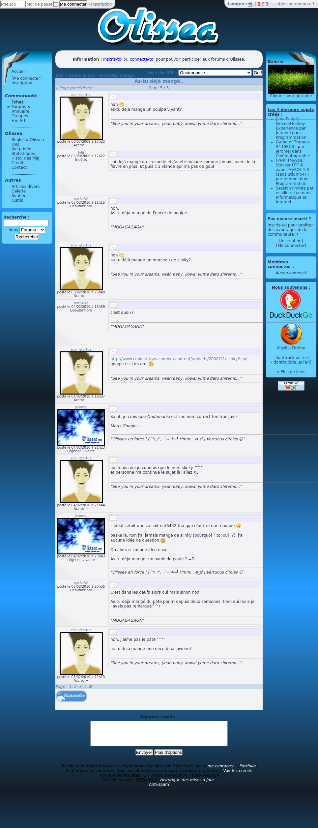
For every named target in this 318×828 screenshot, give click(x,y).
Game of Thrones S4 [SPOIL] (293, 144)
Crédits (18, 163)
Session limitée (291, 188)
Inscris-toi (112, 59)
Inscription (101, 4)
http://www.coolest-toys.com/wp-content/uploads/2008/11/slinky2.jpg (178, 359)
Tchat (17, 102)
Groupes (20, 116)
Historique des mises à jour (187, 785)
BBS (59, 75)
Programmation (291, 137)
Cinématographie (293, 156)
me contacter (220, 771)
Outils (17, 200)
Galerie (19, 191)
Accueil (19, 71)
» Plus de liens (291, 372)
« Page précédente (73, 88)
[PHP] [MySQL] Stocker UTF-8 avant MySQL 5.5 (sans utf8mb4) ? (292, 167)
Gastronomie (81, 75)
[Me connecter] (27, 78)
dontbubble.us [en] (292, 362)
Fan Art (18, 120)
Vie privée (21, 149)
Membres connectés (280, 264)
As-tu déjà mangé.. (117, 75)
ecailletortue (81, 95)
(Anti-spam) (158, 789)
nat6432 (81, 199)
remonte (303, 4)
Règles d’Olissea (28, 139)
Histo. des (25, 158)
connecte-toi (142, 59)
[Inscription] (291, 241)
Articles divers (26, 186)
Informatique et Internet (291, 199)
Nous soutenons (289, 287)
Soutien (19, 195)
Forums (19, 106)
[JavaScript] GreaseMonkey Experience (290, 124)
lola (81, 152)
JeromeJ (81, 407)
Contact (19, 167)
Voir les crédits (237, 775)
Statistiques (23, 153)
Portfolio (247, 771)
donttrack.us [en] (292, 357)
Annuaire (20, 111)
